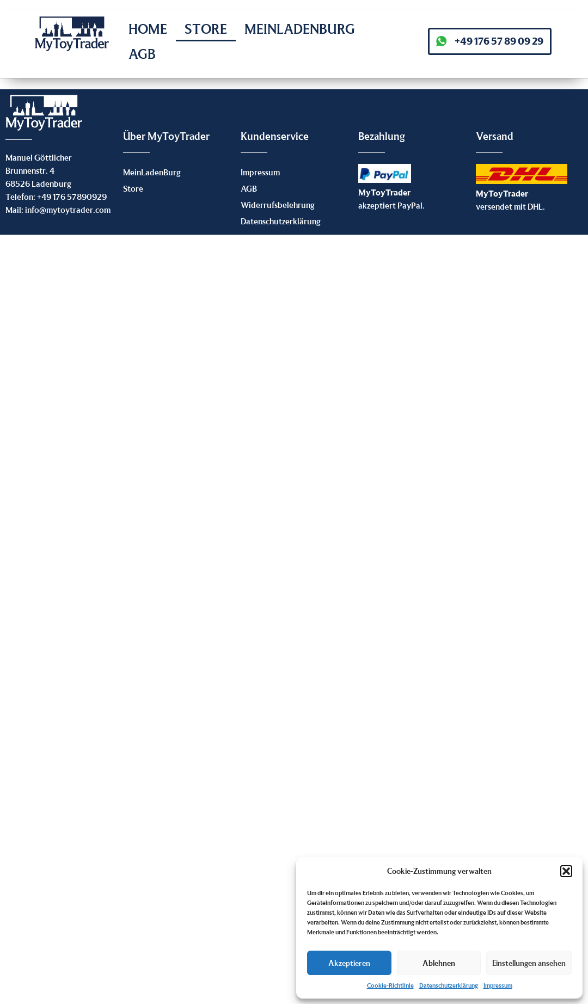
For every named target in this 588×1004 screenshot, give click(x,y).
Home (147, 28)
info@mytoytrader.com (68, 210)
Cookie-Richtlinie (390, 985)
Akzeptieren (349, 963)
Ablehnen (438, 963)
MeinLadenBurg (299, 28)
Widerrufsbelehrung (278, 205)
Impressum (497, 985)
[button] (566, 871)
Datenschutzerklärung (448, 985)
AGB (142, 54)
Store (206, 28)
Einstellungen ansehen (529, 963)
